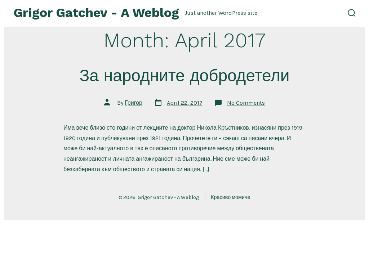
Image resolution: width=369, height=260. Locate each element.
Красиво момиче (230, 197)
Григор (133, 102)
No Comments (246, 102)
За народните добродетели (185, 75)
